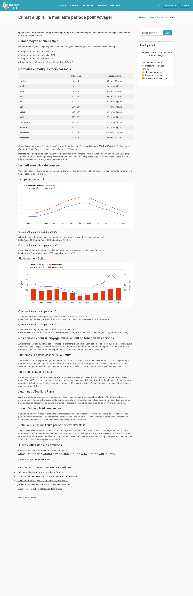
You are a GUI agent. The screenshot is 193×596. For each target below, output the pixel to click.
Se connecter (170, 5)
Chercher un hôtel (152, 62)
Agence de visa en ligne (154, 78)
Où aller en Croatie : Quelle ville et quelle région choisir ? (42, 480)
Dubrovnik (47, 453)
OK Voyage (143, 17)
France (62, 5)
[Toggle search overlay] (159, 5)
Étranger (74, 5)
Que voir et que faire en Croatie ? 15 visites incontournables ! (44, 484)
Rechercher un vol (152, 72)
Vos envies (88, 5)
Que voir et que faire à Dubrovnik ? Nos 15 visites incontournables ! (47, 476)
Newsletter (115, 5)
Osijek (101, 453)
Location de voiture (152, 75)
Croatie (151, 17)
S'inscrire (185, 5)
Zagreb (84, 453)
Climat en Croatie (162, 17)
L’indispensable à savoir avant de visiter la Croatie (39, 472)
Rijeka (66, 453)
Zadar (21, 453)
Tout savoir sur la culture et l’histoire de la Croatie (39, 489)
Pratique (102, 5)
